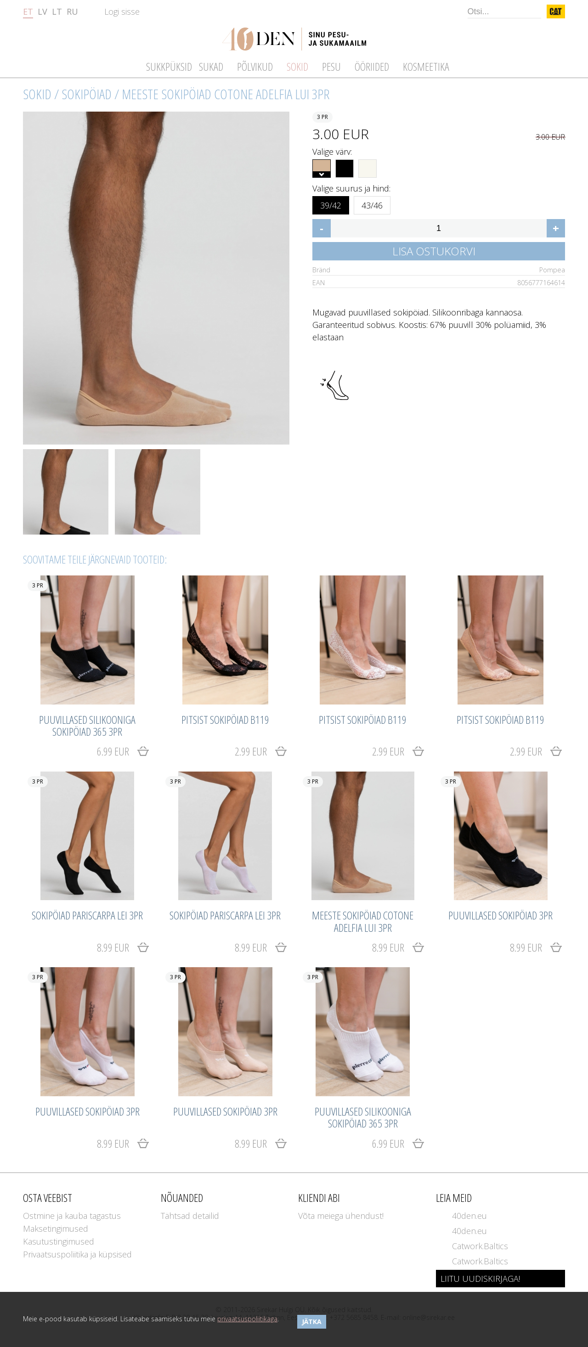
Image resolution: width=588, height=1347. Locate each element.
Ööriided (372, 66)
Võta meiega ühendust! (341, 1215)
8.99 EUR (113, 947)
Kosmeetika (426, 66)
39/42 (330, 204)
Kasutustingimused (58, 1241)
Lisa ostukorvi (433, 251)
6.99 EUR (113, 751)
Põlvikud (255, 66)
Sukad (211, 66)
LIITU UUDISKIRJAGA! (480, 1278)
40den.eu (469, 1215)
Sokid (37, 94)
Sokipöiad (87, 94)
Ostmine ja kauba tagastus (72, 1215)
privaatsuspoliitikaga (247, 1318)
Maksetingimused (55, 1228)
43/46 (372, 204)
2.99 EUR (251, 751)
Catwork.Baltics (480, 1245)
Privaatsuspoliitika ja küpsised (77, 1254)
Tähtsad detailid (190, 1215)
